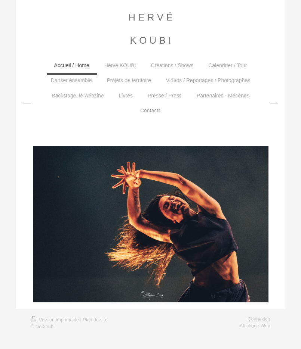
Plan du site (95, 319)
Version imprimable (55, 319)
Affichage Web (255, 325)
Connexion (259, 319)
